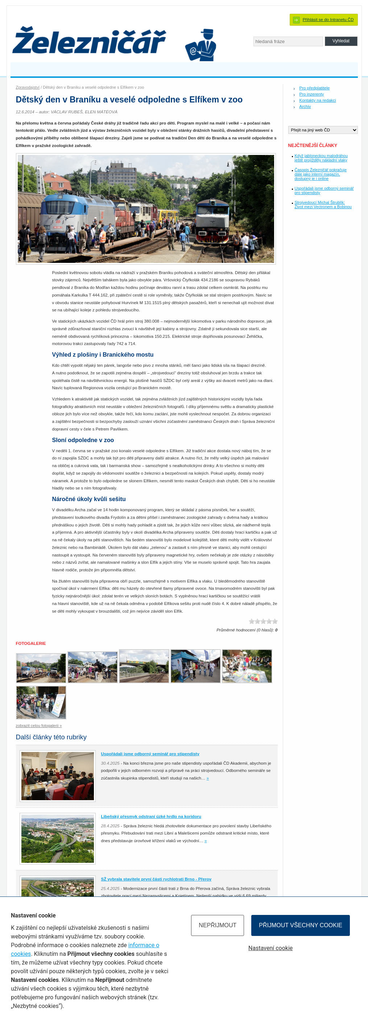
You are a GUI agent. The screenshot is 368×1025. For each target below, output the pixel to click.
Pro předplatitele (314, 88)
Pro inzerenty (311, 94)
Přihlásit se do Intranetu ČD (328, 19)
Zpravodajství (28, 87)
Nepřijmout (217, 925)
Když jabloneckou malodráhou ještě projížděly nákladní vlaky (321, 158)
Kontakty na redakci (317, 100)
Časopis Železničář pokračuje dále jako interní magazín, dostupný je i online (321, 174)
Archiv (305, 106)
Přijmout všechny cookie (300, 925)
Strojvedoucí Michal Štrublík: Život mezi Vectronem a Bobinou (323, 204)
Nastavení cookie (270, 948)
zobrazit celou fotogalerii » (39, 725)
